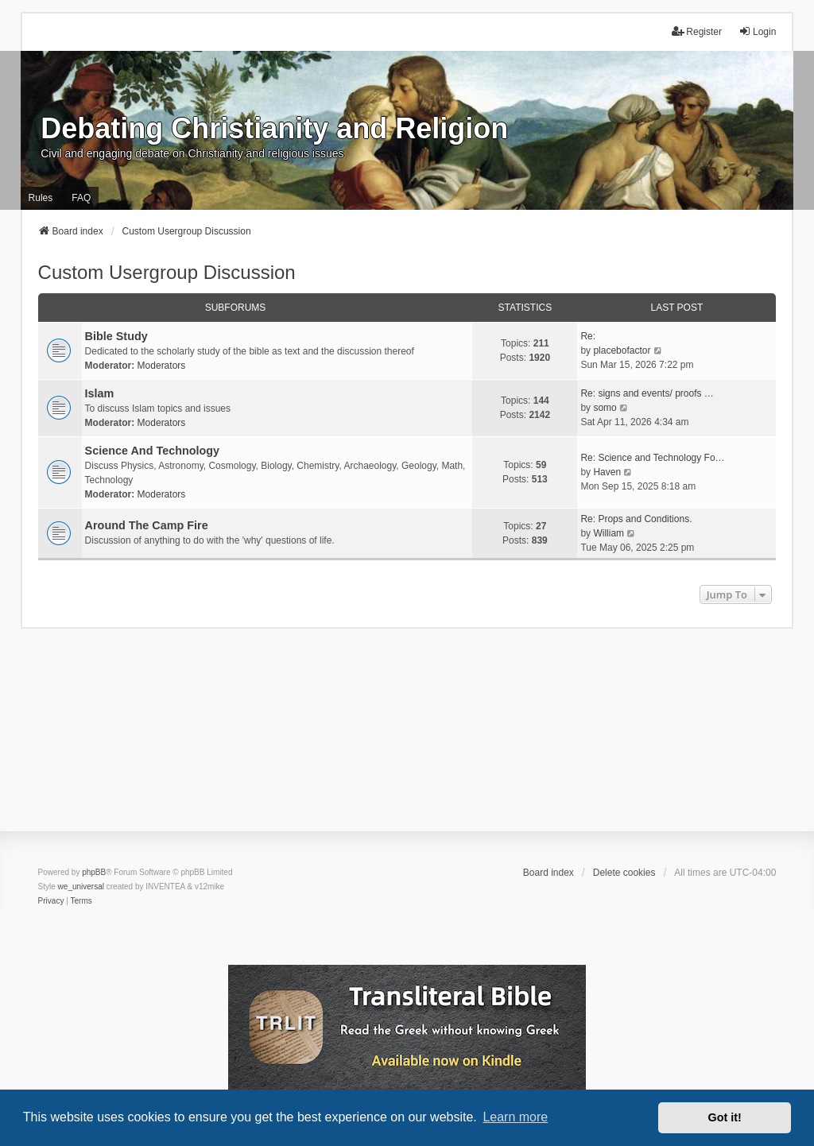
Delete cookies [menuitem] (624, 872)
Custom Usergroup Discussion (167, 272)
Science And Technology (152, 450)
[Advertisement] (407, 740)
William (608, 533)
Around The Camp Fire (146, 525)
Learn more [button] (515, 1117)
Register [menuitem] (697, 31)
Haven (607, 472)
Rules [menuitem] (41, 197)
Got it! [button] (725, 1117)
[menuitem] (51, 901)
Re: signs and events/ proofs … (646, 393)
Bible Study (116, 336)
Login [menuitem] (757, 31)
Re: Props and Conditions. (636, 519)
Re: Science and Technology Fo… (652, 457)
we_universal (81, 886)
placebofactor (621, 350)
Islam (99, 393)
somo (604, 407)
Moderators (162, 365)
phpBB (94, 872)
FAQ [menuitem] (81, 197)
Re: (587, 336)
